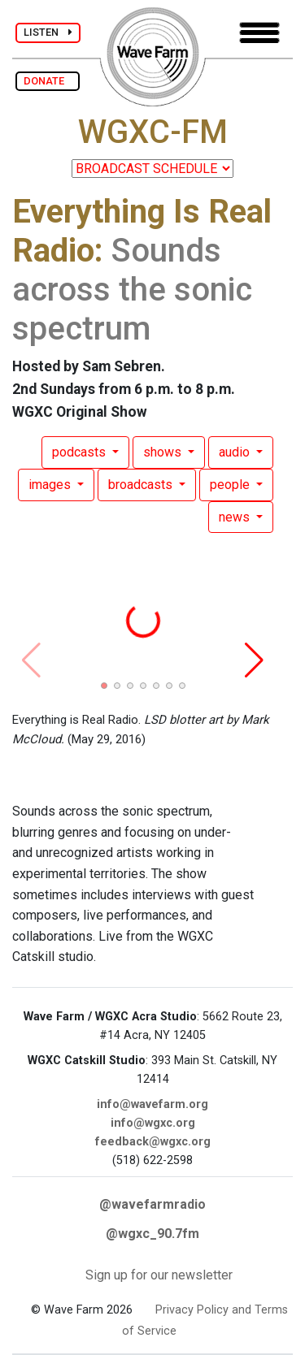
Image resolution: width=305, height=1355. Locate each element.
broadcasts (142, 484)
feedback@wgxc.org (153, 1142)
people (231, 484)
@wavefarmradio (152, 1204)
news (236, 517)
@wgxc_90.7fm (152, 1233)
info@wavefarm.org (152, 1104)
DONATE (48, 81)
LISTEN (48, 32)
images (51, 484)
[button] (104, 685)
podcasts (80, 452)
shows (164, 452)
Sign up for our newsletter (159, 1275)
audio (236, 452)
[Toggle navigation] (259, 33)
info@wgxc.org (153, 1123)
